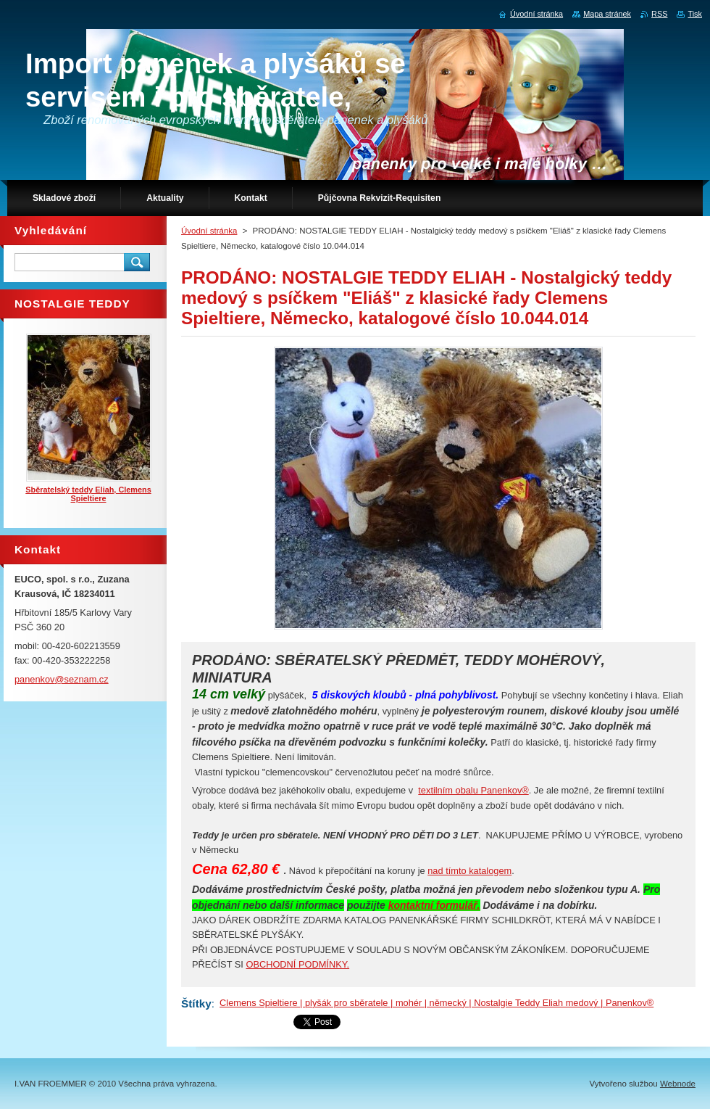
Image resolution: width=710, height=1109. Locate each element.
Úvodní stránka (209, 230)
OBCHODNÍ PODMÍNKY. (297, 964)
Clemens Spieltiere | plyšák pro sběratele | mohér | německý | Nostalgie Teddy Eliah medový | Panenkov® (436, 1002)
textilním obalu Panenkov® (473, 790)
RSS (659, 13)
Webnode (678, 1083)
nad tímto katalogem (469, 870)
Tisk (695, 13)
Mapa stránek (607, 13)
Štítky (196, 1003)
